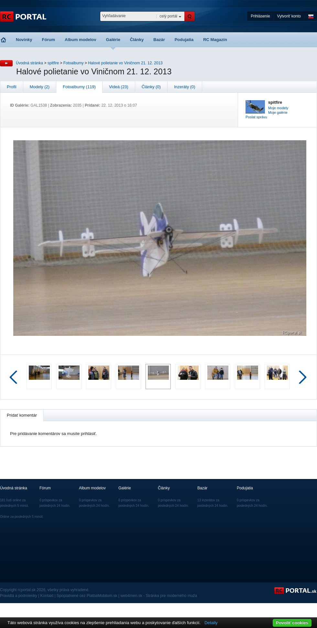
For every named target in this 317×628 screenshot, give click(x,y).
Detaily (211, 622)
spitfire (53, 63)
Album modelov (80, 39)
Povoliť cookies (292, 622)
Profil (11, 86)
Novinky (24, 39)
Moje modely (278, 108)
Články (137, 39)
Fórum (48, 39)
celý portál (168, 16)
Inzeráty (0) (184, 86)
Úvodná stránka (29, 63)
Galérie (113, 39)
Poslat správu (256, 117)
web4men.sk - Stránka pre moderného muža (158, 595)
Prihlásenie (260, 16)
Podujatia (184, 39)
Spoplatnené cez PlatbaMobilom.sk (87, 595)
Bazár (159, 39)
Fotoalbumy (73, 63)
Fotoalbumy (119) (79, 86)
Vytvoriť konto (289, 16)
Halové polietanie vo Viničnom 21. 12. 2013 (125, 63)
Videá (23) (118, 86)
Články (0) (151, 86)
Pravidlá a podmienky (18, 595)
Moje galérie (278, 112)
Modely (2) (39, 86)
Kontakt (47, 595)
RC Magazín (215, 39)
